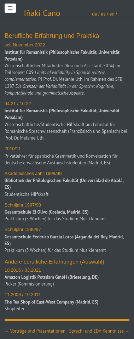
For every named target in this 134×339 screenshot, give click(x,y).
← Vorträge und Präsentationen (35, 331)
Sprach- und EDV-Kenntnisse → (99, 331)
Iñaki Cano (42, 13)
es (103, 14)
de (94, 14)
